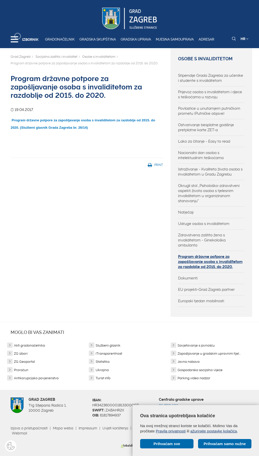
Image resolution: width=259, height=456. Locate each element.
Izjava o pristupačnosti (29, 428)
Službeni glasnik (108, 345)
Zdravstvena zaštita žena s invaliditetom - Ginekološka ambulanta (202, 240)
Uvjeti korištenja (115, 428)
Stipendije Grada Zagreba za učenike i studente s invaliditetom (210, 78)
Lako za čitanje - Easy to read (204, 141)
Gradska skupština (97, 39)
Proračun (21, 370)
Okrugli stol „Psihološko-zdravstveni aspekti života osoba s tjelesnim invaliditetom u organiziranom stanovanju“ (209, 193)
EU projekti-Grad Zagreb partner (206, 289)
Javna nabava (189, 362)
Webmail (19, 433)
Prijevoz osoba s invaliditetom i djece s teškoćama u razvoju (210, 94)
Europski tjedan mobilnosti (201, 301)
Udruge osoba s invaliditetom (203, 223)
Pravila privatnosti (171, 431)
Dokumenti (188, 278)
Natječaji (185, 212)
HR (244, 39)
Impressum (88, 428)
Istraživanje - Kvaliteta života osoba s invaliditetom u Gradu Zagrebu (210, 172)
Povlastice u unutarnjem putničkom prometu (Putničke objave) (209, 111)
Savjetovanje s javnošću (196, 345)
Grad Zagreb (21, 57)
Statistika (103, 362)
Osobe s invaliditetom (98, 57)
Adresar (206, 39)
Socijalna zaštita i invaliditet (56, 57)
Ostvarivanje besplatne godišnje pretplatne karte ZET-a (206, 127)
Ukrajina (102, 370)
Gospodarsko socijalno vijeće (200, 370)
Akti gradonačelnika (29, 345)
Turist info (103, 378)
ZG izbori (21, 353)
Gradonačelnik (60, 39)
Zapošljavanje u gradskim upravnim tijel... (209, 353)
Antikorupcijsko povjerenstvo (36, 378)
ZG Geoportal (24, 362)
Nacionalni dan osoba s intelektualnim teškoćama (201, 155)
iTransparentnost (109, 353)
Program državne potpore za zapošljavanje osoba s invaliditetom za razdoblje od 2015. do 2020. (210, 261)
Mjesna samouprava (175, 39)
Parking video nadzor (194, 378)
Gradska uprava (136, 39)
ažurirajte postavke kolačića (213, 431)
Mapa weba (63, 428)
